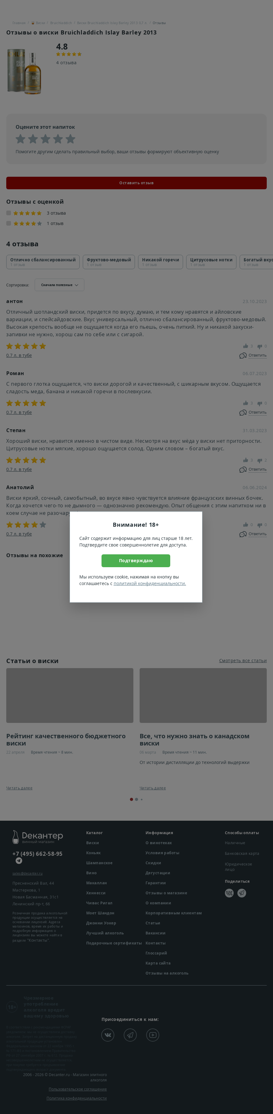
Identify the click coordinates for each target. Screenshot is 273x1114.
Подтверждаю (136, 560)
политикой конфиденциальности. (150, 583)
